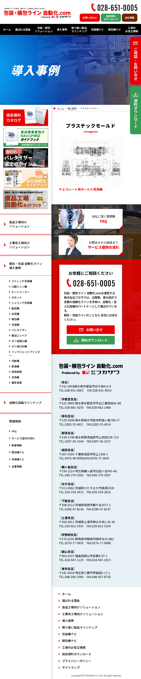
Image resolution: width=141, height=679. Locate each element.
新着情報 (17, 445)
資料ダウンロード (94, 340)
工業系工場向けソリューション (82, 614)
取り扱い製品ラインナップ (79, 29)
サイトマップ (71, 667)
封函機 (15, 314)
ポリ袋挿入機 (19, 341)
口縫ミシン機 (19, 286)
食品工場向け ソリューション (19, 224)
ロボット (17, 297)
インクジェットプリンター (24, 353)
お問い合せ (94, 329)
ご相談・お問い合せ (135, 63)
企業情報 (17, 466)
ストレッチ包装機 (22, 281)
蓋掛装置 (17, 382)
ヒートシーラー (21, 292)
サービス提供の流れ (23, 438)
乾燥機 (15, 366)
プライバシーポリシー (76, 661)
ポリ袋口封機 (19, 346)
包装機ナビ (97, 29)
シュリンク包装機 (22, 303)
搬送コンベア (19, 335)
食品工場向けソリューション (81, 607)
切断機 (15, 361)
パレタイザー (19, 330)
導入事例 (62, 29)
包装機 (15, 324)
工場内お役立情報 (131, 29)
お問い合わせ (90, 17)
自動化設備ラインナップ (25, 402)
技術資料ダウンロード (111, 17)
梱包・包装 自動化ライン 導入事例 (25, 265)
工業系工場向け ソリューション (19, 245)
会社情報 (129, 17)
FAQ (14, 431)
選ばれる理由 (22, 29)
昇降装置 (17, 372)
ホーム (7, 29)
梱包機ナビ (114, 29)
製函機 (15, 308)
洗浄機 (15, 377)
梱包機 (15, 319)
